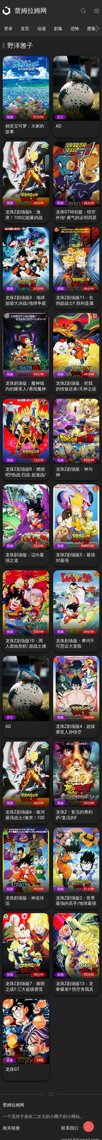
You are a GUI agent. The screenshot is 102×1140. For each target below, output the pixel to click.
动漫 (41, 28)
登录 (8, 28)
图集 (91, 28)
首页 (25, 28)
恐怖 (75, 28)
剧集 (58, 28)
